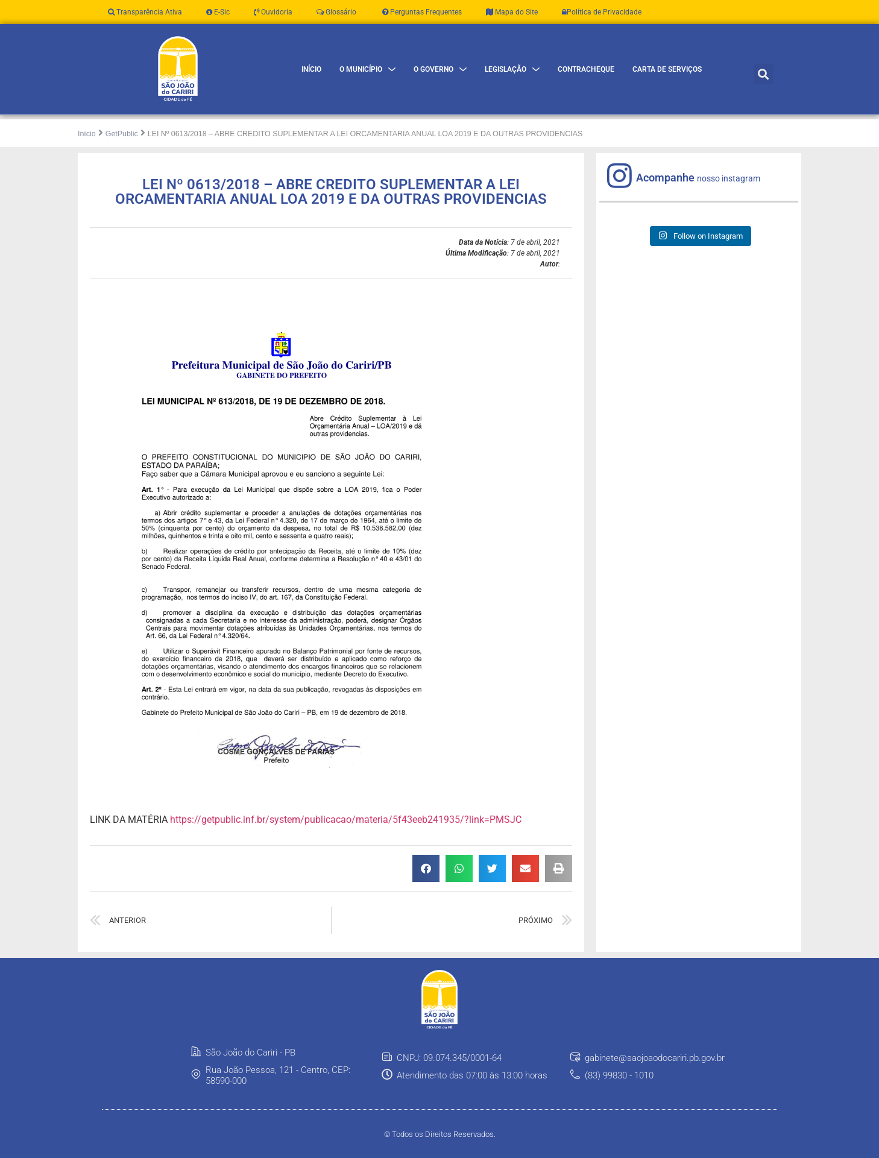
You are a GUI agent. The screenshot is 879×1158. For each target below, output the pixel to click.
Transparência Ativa (145, 12)
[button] (763, 74)
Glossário (336, 12)
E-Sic (218, 12)
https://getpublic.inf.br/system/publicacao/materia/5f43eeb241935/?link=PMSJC (345, 819)
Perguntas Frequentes (421, 12)
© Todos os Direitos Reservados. (440, 1134)
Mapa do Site (512, 12)
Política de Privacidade (601, 12)
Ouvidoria (273, 12)
